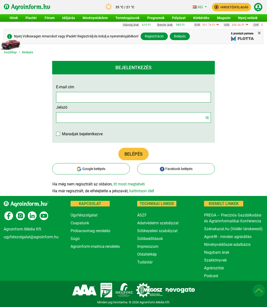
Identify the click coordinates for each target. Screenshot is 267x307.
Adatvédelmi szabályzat (158, 223)
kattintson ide (141, 191)
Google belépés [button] (91, 169)
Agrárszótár (214, 268)
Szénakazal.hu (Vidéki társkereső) (233, 229)
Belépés (180, 36)
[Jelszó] (207, 117)
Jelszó (61, 107)
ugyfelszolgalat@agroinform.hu (31, 237)
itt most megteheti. (129, 184)
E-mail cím (65, 87)
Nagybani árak (216, 252)
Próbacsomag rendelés (90, 230)
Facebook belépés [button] (176, 169)
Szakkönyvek (215, 260)
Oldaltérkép (147, 254)
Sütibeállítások (150, 238)
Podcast (211, 275)
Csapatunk (80, 223)
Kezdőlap (10, 52)
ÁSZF (142, 215)
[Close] (259, 33)
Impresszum (147, 246)
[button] (231, 7)
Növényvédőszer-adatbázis (227, 244)
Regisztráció (154, 36)
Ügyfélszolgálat (84, 215)
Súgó (75, 238)
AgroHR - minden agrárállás (228, 236)
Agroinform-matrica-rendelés (95, 246)
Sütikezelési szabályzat (157, 230)
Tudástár (145, 262)
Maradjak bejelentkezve (82, 134)
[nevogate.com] (181, 290)
